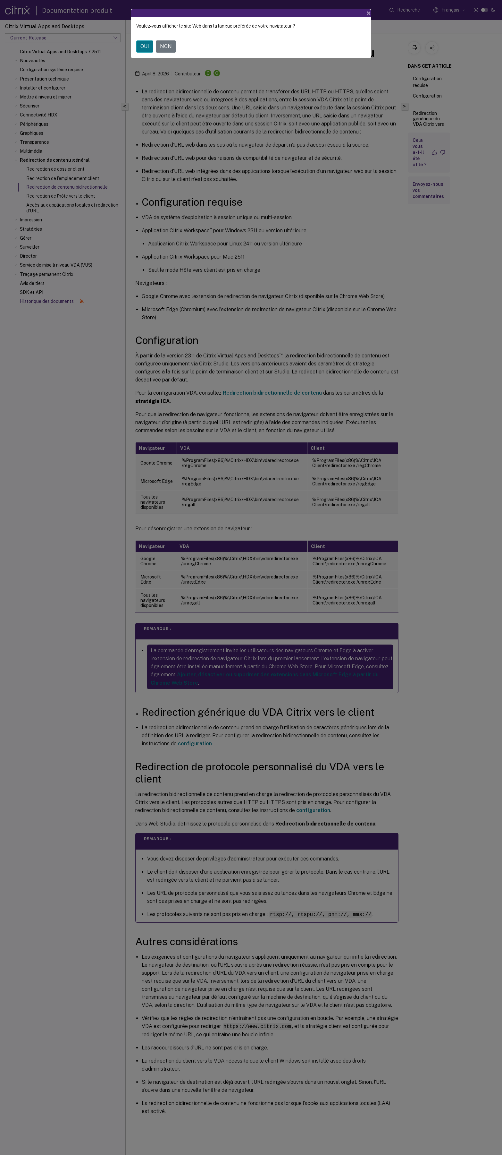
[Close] (368, 13)
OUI (144, 46)
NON (166, 46)
